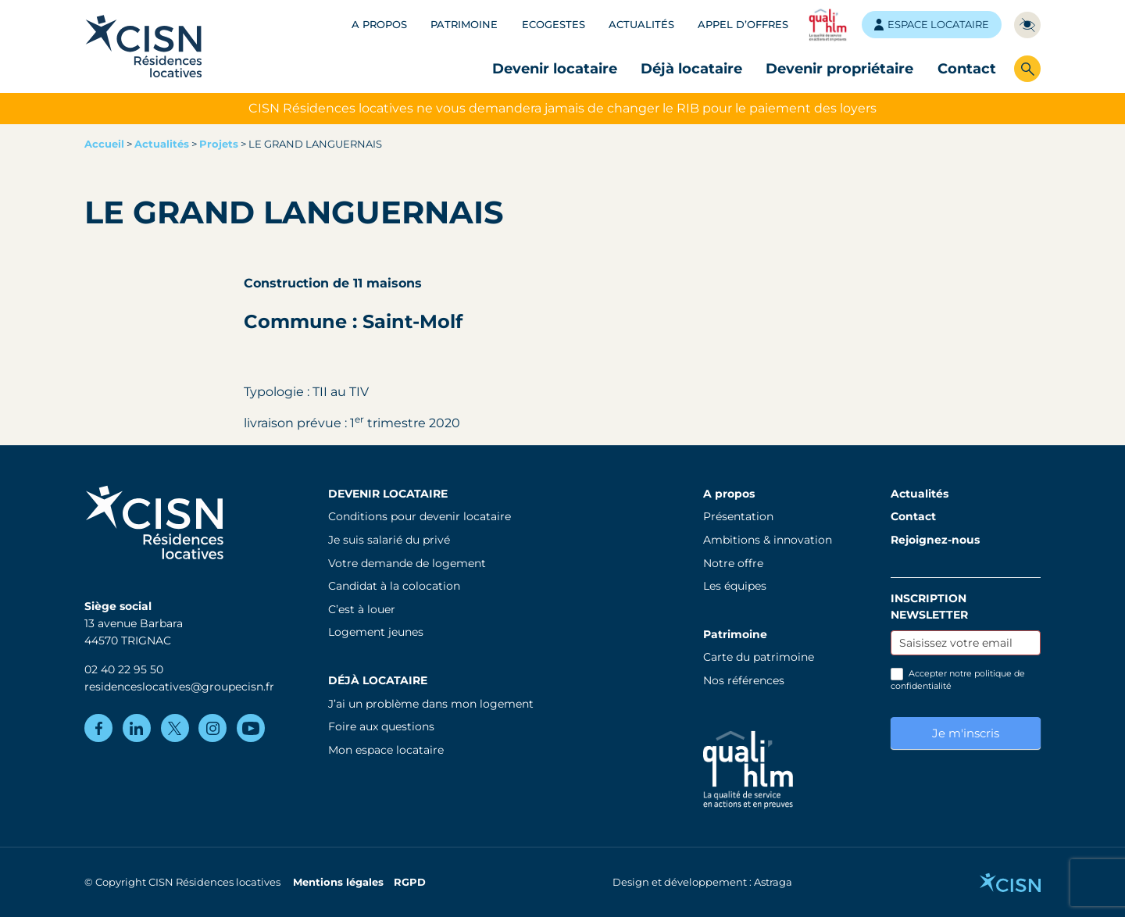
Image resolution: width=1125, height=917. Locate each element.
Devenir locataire (554, 68)
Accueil (104, 144)
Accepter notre (958, 679)
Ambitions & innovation (767, 540)
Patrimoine (464, 24)
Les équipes (734, 586)
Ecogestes (553, 24)
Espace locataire (931, 24)
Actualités (641, 24)
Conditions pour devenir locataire (419, 516)
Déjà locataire (691, 68)
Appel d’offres (743, 24)
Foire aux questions (381, 726)
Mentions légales (338, 882)
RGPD (410, 882)
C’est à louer (361, 609)
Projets (218, 144)
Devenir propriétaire (839, 68)
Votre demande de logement (407, 563)
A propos (379, 24)
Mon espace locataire (386, 750)
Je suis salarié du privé (389, 540)
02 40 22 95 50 (123, 669)
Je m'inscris (965, 733)
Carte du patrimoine (758, 657)
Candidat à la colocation (394, 586)
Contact (967, 68)
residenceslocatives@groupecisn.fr (179, 687)
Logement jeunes (375, 632)
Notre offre (733, 563)
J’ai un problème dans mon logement (431, 704)
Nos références (743, 680)
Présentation (738, 516)
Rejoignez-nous (935, 540)
